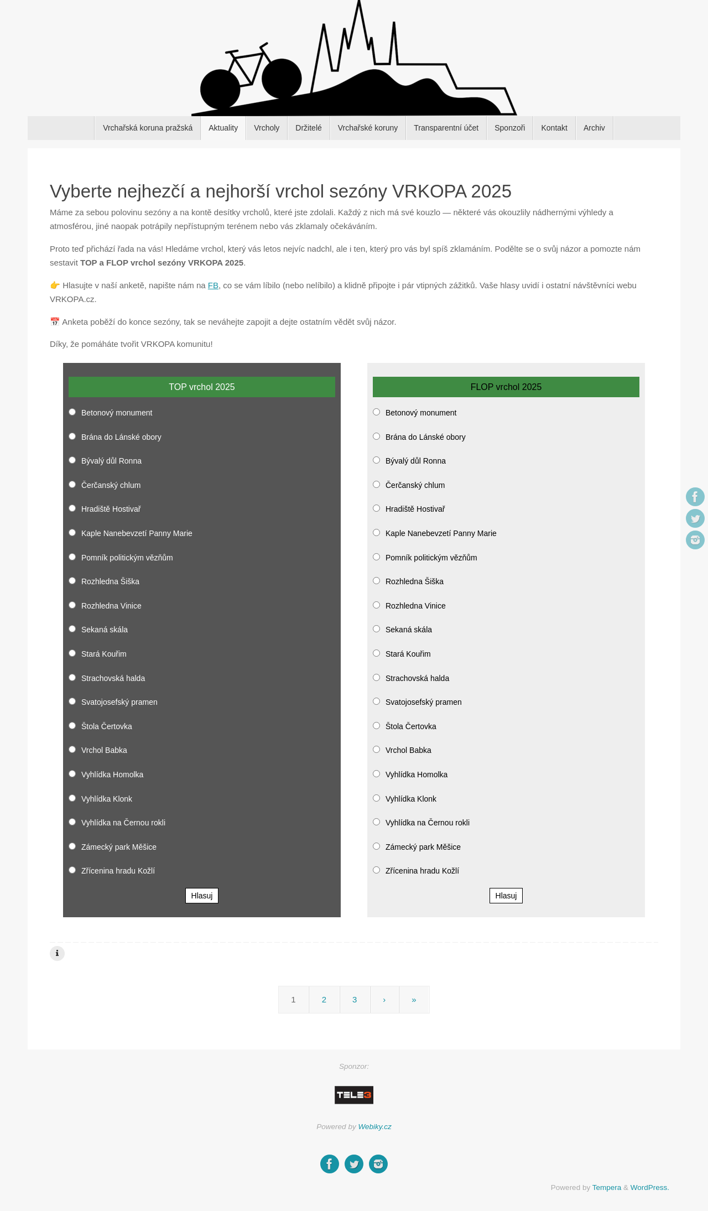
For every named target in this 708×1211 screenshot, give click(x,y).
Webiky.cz (374, 1126)
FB (213, 285)
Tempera (607, 1187)
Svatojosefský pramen (119, 702)
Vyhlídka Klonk (106, 798)
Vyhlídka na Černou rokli (123, 822)
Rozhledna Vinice (111, 605)
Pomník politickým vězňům (127, 557)
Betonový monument (116, 412)
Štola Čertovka (106, 726)
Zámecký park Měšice (119, 847)
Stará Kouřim (104, 653)
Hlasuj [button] (202, 895)
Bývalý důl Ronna (111, 460)
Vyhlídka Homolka (112, 774)
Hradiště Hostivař (110, 509)
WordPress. (650, 1187)
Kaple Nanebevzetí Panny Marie (136, 533)
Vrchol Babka (104, 750)
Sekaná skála (104, 629)
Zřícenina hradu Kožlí (118, 870)
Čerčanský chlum (110, 485)
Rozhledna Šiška (110, 581)
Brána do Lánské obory (121, 437)
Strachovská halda (113, 678)
